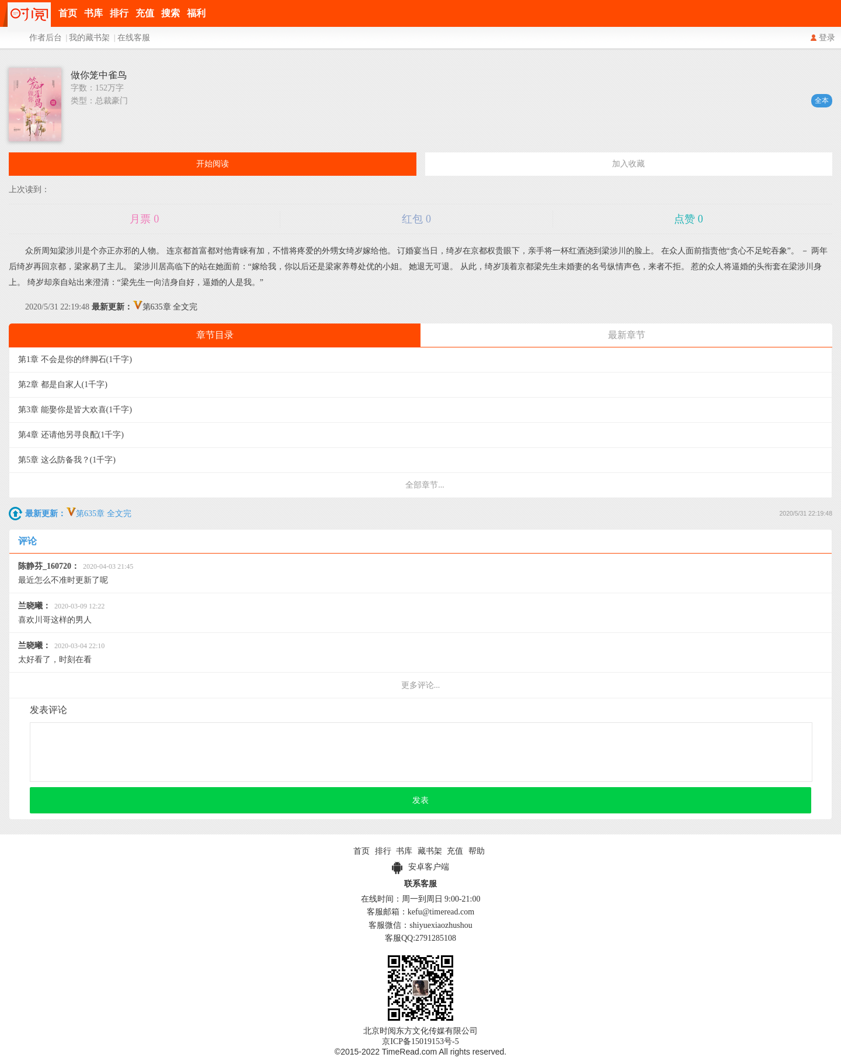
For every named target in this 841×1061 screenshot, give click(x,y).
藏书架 (430, 851)
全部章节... (424, 485)
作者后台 (45, 37)
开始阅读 (212, 163)
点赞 (688, 219)
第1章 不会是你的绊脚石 (75, 359)
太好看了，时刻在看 (61, 652)
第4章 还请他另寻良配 (71, 434)
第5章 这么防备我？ (67, 459)
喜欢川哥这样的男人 (61, 612)
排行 (119, 13)
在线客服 (133, 37)
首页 (67, 13)
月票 (144, 219)
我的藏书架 (89, 37)
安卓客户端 (420, 866)
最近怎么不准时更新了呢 (75, 573)
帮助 (476, 851)
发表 (420, 800)
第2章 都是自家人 (62, 384)
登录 (827, 37)
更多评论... (420, 685)
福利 (196, 13)
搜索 (170, 13)
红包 (416, 219)
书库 (93, 13)
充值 (144, 13)
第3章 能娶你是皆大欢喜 (75, 409)
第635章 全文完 (145, 306)
